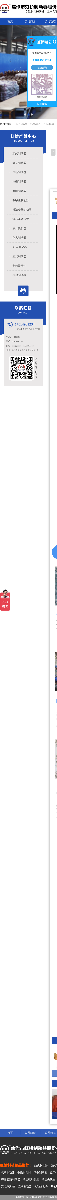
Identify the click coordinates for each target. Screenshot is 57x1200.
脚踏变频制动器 (20, 209)
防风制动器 (17, 237)
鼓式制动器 (21, 124)
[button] (25, 114)
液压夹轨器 (17, 228)
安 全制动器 (17, 247)
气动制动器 (48, 124)
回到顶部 (42, 104)
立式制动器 (17, 256)
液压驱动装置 (18, 219)
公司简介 (30, 21)
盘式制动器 (35, 124)
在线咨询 (42, 67)
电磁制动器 (17, 181)
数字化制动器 (18, 200)
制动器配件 (17, 265)
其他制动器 (17, 275)
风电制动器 (17, 190)
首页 (10, 21)
